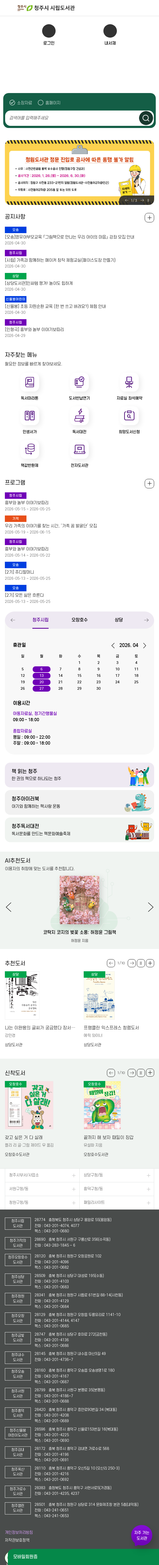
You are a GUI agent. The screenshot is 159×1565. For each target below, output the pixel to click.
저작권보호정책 (17, 1540)
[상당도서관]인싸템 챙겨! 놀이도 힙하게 (39, 283)
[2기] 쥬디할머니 (19, 572)
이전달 (114, 645)
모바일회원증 (25, 1557)
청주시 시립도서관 (87, 8)
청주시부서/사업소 (24, 1175)
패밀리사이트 (94, 1202)
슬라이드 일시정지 (148, 200)
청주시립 (40, 620)
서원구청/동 (18, 1189)
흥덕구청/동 (93, 1189)
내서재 (110, 43)
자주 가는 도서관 (141, 1535)
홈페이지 (52, 102)
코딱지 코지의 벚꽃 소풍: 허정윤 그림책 (79, 932)
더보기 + (150, 963)
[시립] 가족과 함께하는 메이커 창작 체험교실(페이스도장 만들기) (60, 260)
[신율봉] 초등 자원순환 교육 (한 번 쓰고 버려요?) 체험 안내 (55, 306)
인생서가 (30, 431)
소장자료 (24, 102)
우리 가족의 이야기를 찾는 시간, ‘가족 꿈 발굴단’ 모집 (51, 526)
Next (142, 200)
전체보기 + (149, 483)
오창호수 (80, 620)
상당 (119, 620)
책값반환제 (29, 465)
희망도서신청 (129, 431)
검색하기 (146, 118)
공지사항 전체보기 (149, 217)
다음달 (142, 645)
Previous (126, 200)
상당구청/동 (93, 1175)
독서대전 (79, 431)
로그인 (49, 43)
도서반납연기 (79, 398)
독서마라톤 (29, 398)
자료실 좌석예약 (129, 398)
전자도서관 (79, 465)
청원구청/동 (18, 1202)
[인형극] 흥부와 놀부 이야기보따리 (34, 329)
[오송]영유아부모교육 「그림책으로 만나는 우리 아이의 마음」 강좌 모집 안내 (69, 237)
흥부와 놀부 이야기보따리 (27, 502)
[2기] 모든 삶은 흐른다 (24, 595)
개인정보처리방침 (19, 1532)
